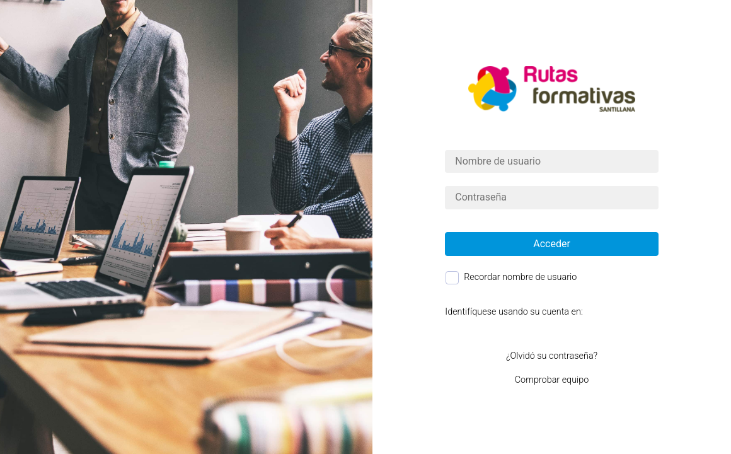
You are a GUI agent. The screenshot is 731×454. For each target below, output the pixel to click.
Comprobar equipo (552, 380)
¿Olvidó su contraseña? (551, 356)
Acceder (551, 244)
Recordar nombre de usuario (520, 277)
